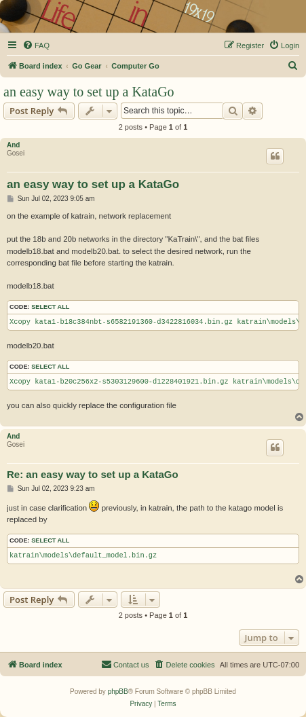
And (13, 145)
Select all (50, 307)
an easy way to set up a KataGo (88, 91)
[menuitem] (36, 45)
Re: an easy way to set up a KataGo (92, 474)
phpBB (118, 691)
